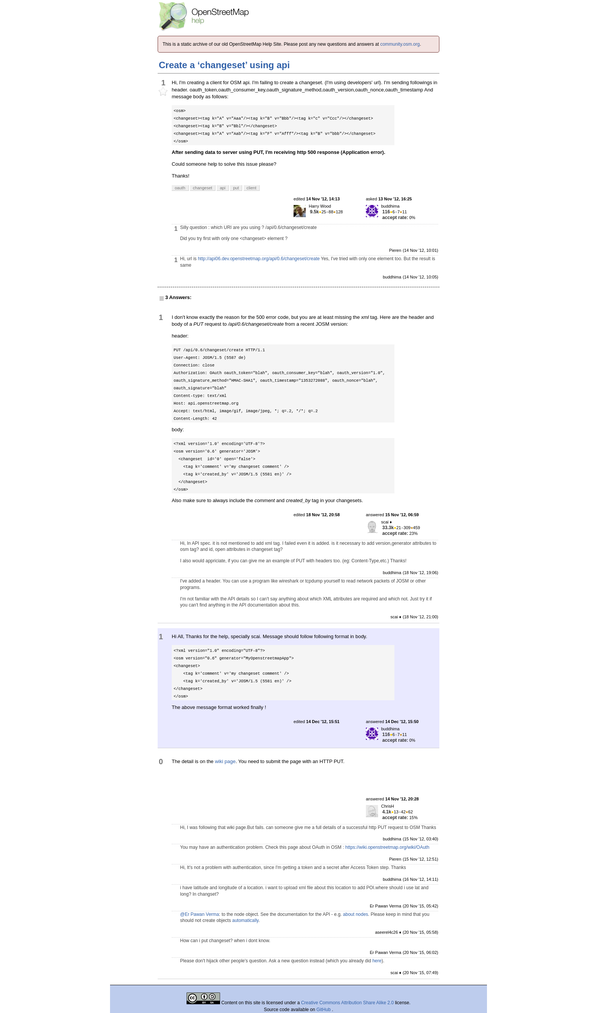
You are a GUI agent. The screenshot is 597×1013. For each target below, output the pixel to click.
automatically (245, 920)
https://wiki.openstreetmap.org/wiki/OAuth (387, 847)
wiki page (225, 761)
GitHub (324, 1009)
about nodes (355, 914)
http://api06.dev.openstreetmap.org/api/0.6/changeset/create (259, 258)
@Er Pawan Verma (199, 914)
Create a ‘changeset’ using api (224, 65)
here (377, 960)
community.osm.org (400, 44)
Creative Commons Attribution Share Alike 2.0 (347, 1002)
